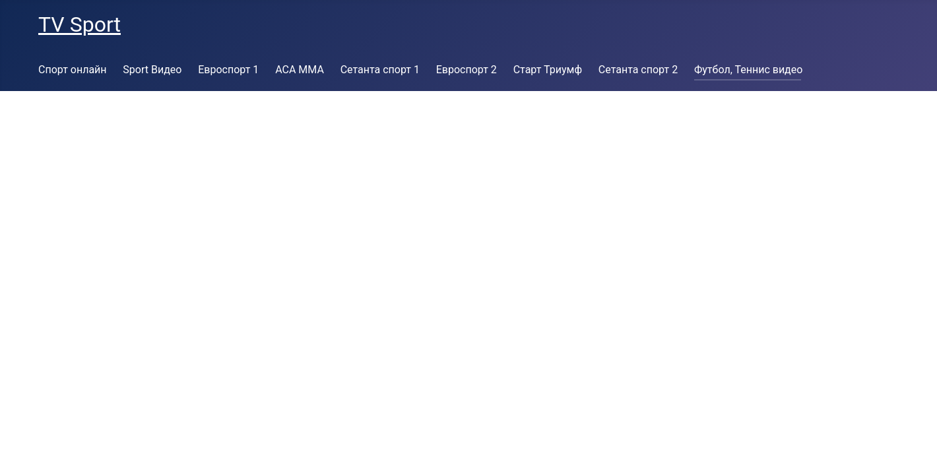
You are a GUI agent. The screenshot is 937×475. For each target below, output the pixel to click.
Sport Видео (152, 69)
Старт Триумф (547, 69)
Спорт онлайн (72, 69)
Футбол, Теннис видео (748, 69)
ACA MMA (299, 69)
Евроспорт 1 (228, 69)
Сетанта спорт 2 (638, 69)
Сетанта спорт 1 (380, 69)
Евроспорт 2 (466, 69)
